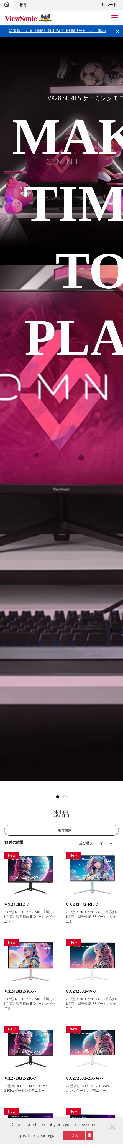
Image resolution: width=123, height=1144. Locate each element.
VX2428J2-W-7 (81, 991)
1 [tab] (58, 797)
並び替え (86, 843)
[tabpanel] (61, 409)
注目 (103, 843)
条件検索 (64, 830)
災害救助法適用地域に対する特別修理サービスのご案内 (57, 30)
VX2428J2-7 (16, 904)
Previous (3, 380)
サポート (109, 4)
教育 (23, 4)
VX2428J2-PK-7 (20, 991)
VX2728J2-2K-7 (20, 1078)
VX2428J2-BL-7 (82, 904)
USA (74, 1135)
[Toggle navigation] (114, 17)
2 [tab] (65, 797)
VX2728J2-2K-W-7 (85, 1078)
